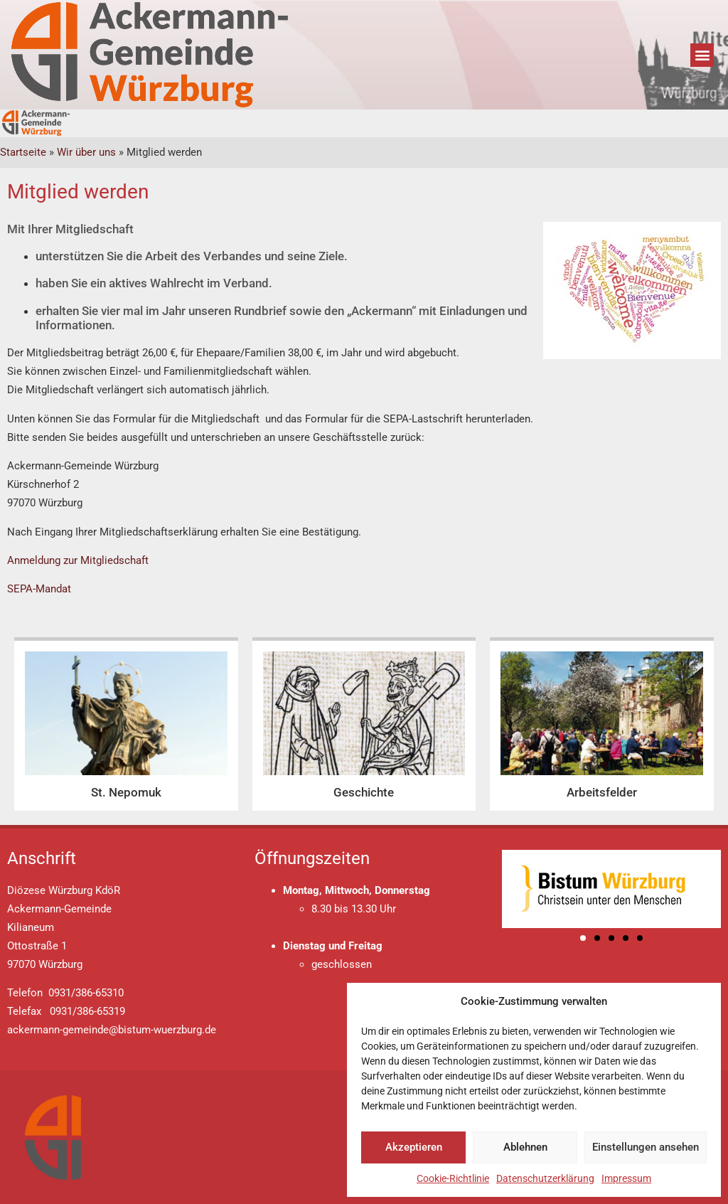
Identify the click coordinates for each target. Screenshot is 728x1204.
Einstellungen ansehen (645, 1147)
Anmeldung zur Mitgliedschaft (78, 560)
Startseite (23, 152)
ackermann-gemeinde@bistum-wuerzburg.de (111, 1029)
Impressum (626, 1178)
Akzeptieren (413, 1147)
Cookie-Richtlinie (453, 1178)
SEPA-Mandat (39, 588)
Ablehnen (525, 1147)
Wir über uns (86, 152)
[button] (702, 55)
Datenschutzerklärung (545, 1178)
